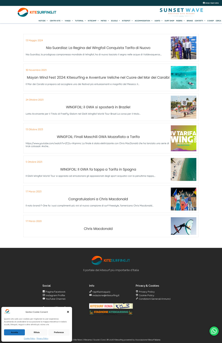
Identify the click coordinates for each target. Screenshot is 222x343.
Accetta (14, 332)
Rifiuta (37, 332)
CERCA (218, 21)
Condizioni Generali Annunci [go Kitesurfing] (154, 298)
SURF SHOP (169, 21)
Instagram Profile (55, 295)
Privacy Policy (42, 338)
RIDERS (180, 20)
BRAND (190, 21)
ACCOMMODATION (144, 20)
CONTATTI (200, 20)
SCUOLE (115, 20)
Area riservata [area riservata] (211, 3)
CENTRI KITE (56, 20)
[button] (68, 312)
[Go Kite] (37, 16)
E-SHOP (210, 21)
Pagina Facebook (55, 291)
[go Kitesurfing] (111, 264)
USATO (159, 20)
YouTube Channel (55, 298)
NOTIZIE (43, 20)
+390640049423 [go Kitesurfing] (101, 291)
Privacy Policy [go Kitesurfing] (146, 291)
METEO (105, 20)
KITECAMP (93, 20)
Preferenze (59, 332)
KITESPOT (127, 20)
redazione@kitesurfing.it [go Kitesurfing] (105, 295)
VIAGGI (69, 20)
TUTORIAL (80, 20)
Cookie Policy (29, 338)
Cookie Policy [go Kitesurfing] (146, 295)
